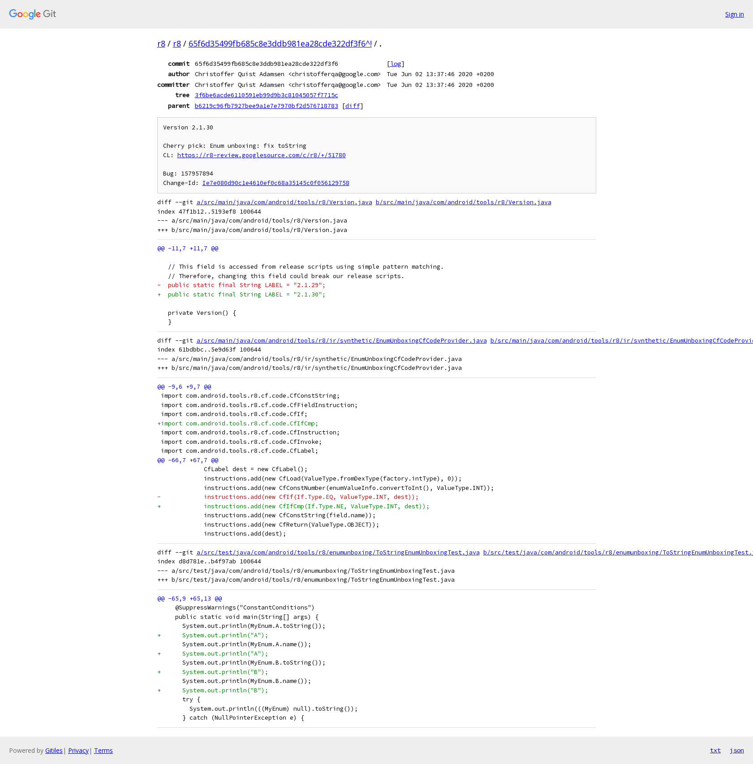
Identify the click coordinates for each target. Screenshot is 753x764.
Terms (103, 750)
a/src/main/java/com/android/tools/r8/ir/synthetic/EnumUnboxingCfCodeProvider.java (342, 340)
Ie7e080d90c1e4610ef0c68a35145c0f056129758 (275, 183)
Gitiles (54, 750)
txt (715, 750)
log (395, 64)
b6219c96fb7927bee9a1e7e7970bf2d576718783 (266, 106)
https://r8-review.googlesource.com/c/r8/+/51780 (261, 155)
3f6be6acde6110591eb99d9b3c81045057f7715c (266, 95)
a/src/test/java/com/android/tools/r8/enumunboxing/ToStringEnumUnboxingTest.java (338, 552)
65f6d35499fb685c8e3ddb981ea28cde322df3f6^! (280, 43)
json (737, 750)
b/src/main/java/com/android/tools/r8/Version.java (463, 202)
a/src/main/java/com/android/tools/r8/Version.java (284, 202)
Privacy (78, 750)
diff (352, 106)
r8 (161, 43)
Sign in (734, 14)
